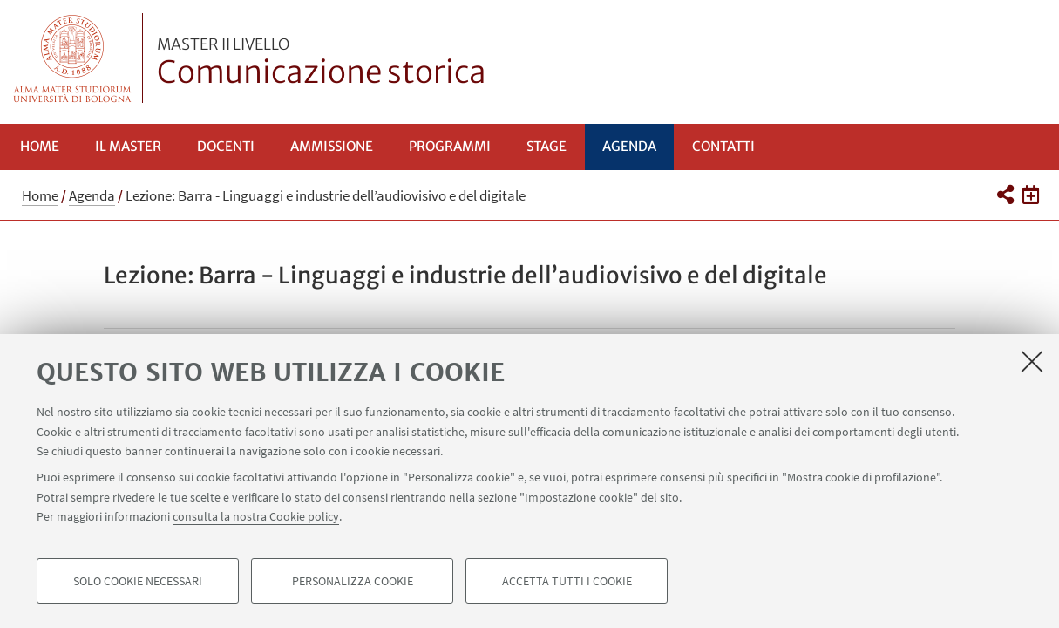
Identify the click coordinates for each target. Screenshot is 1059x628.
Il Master (128, 146)
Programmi (450, 146)
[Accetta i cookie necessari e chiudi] (1032, 361)
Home (39, 146)
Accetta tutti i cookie (567, 581)
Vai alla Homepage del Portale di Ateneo (73, 58)
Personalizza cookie (352, 581)
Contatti (723, 146)
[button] (1005, 194)
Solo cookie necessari (137, 581)
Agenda (629, 146)
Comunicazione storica (321, 63)
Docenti (226, 146)
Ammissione (331, 146)
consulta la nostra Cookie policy (256, 516)
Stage (546, 146)
